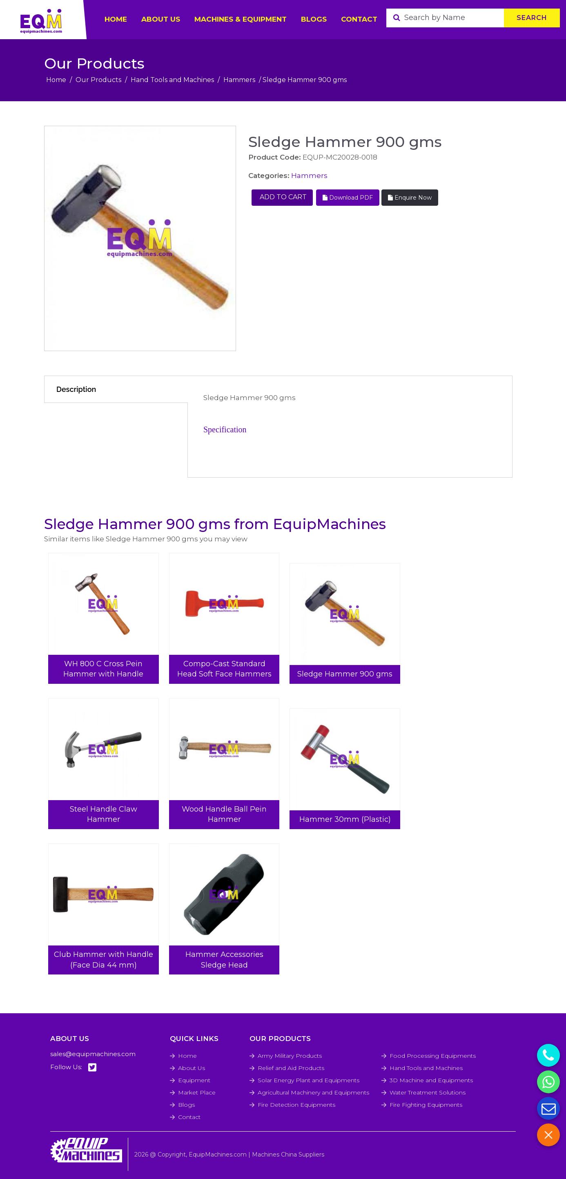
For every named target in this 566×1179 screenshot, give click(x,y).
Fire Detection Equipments (296, 1104)
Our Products (98, 80)
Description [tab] (76, 389)
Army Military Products (290, 1055)
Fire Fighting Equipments (426, 1104)
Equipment (194, 1080)
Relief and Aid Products (291, 1068)
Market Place (197, 1092)
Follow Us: (73, 1067)
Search (532, 18)
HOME (116, 19)
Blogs (314, 19)
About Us (191, 1068)
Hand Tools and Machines (172, 80)
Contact (359, 19)
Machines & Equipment (240, 19)
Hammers (239, 80)
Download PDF (348, 197)
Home (56, 80)
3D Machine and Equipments (431, 1080)
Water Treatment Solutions (428, 1092)
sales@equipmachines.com (93, 1054)
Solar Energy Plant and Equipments (308, 1080)
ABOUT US (160, 19)
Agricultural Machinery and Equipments (313, 1092)
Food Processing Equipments (433, 1055)
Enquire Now (410, 197)
